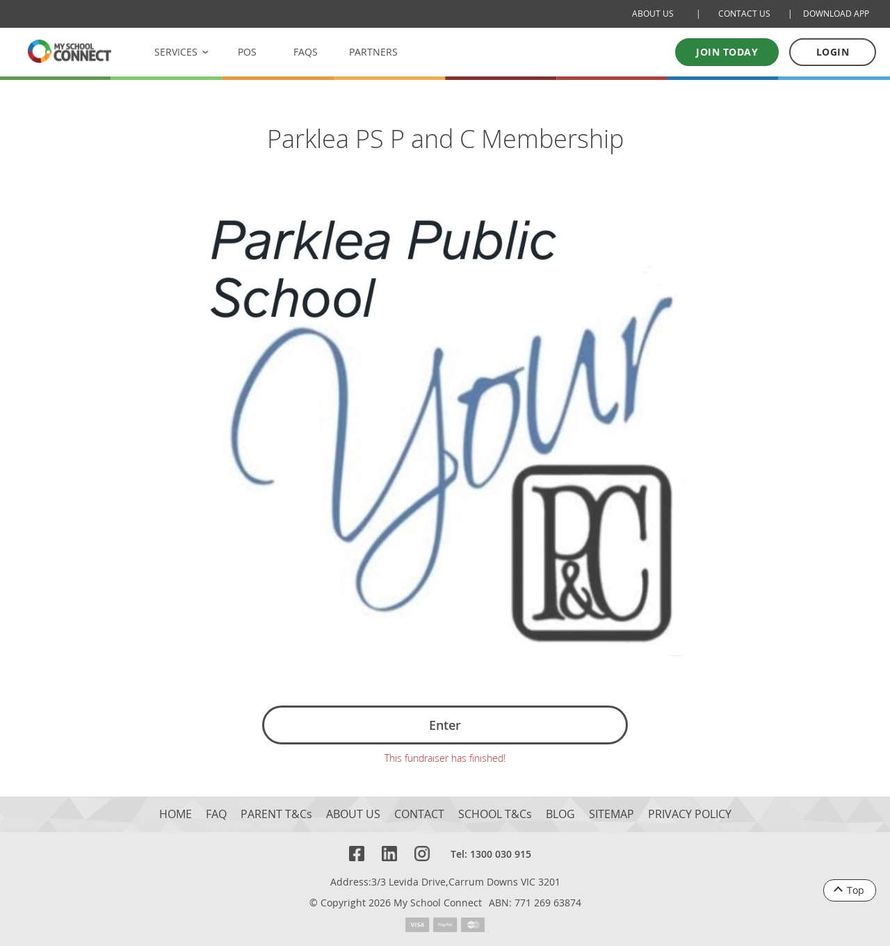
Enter (445, 725)
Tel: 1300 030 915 (491, 854)
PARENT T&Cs (276, 814)
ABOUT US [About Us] (653, 13)
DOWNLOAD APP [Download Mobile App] (836, 13)
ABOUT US (353, 814)
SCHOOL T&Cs (495, 814)
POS (247, 51)
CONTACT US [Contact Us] (744, 13)
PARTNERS (373, 51)
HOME (175, 814)
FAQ (216, 814)
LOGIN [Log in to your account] (833, 51)
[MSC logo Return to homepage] (69, 51)
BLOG (560, 814)
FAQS (305, 51)
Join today (727, 51)
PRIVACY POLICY (689, 814)
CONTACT (419, 814)
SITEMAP (611, 814)
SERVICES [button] (175, 51)
